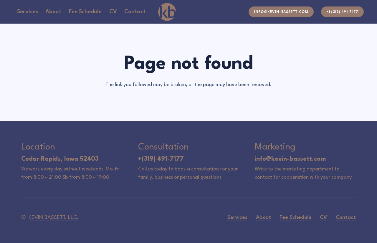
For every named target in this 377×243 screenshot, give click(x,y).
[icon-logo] (167, 11)
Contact (346, 217)
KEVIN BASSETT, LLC (53, 217)
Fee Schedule (296, 217)
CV (323, 217)
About (263, 217)
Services (237, 217)
